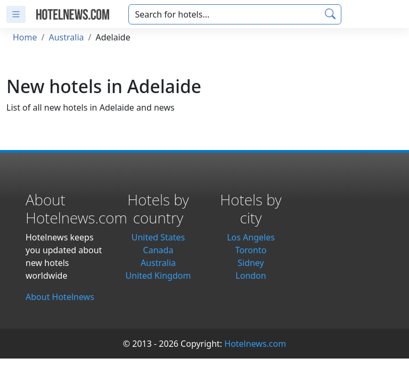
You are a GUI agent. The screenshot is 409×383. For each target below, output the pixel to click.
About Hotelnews (60, 297)
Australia (66, 37)
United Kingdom (158, 275)
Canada (158, 250)
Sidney (251, 263)
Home (25, 37)
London (250, 275)
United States (158, 237)
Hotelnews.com (255, 343)
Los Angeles (251, 237)
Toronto (251, 250)
